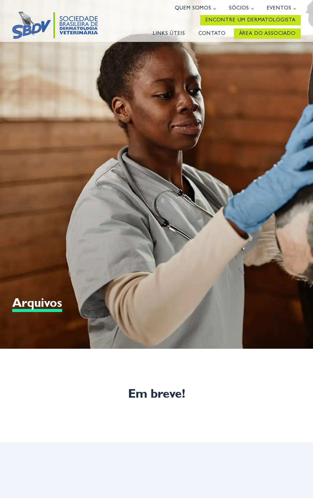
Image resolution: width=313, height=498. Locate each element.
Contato (212, 33)
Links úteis (169, 33)
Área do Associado (267, 33)
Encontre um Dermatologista (250, 20)
